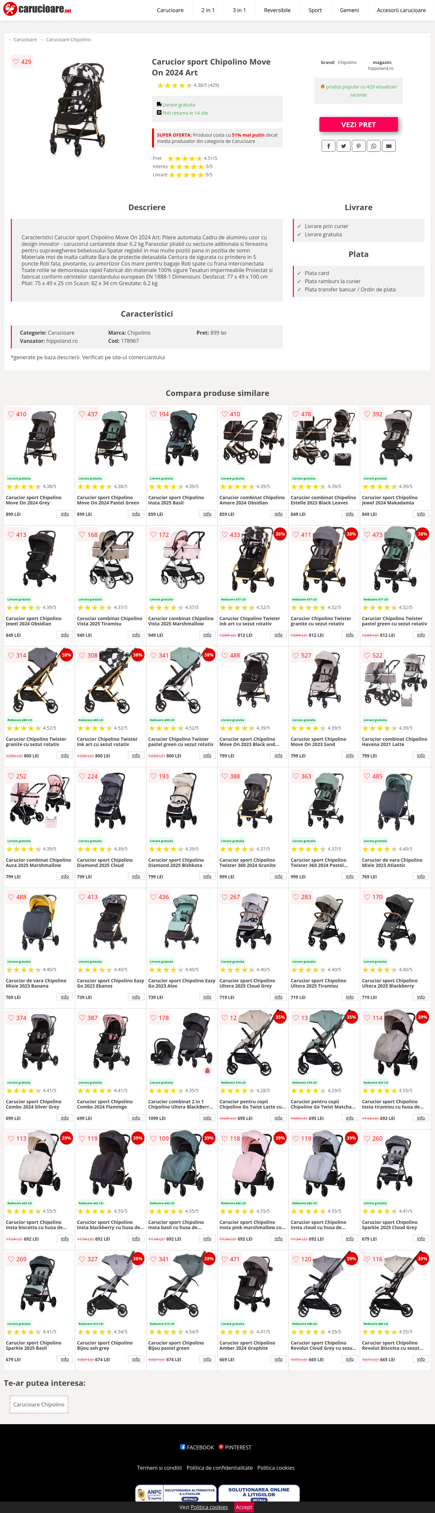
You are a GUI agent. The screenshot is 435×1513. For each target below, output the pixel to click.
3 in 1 (239, 10)
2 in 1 (208, 10)
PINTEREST (234, 1447)
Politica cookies (276, 1467)
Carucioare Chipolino (68, 39)
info (65, 514)
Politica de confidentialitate (220, 1467)
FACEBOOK (197, 1447)
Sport (315, 10)
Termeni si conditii (159, 1467)
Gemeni (349, 10)
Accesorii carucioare (401, 10)
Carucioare (170, 10)
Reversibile (277, 10)
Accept (244, 1507)
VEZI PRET (358, 124)
